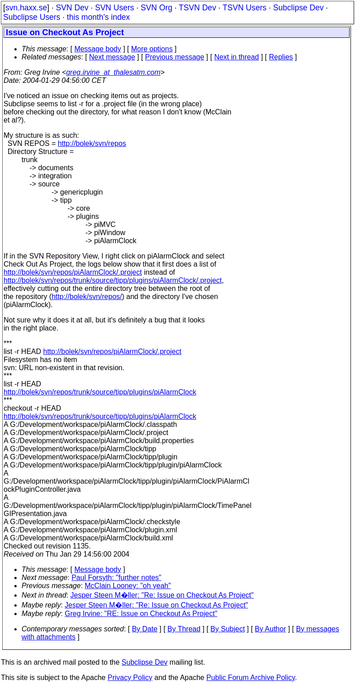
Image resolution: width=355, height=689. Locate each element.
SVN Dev (72, 7)
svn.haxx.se (26, 7)
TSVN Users (244, 7)
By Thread (184, 629)
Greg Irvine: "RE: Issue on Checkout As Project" (141, 613)
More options (152, 49)
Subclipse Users (31, 17)
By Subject (227, 629)
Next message (112, 57)
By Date (144, 629)
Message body (97, 49)
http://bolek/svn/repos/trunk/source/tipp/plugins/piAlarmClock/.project (113, 280)
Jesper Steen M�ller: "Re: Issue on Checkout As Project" (162, 595)
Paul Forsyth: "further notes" (116, 577)
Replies (281, 57)
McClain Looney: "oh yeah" (128, 585)
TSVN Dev (197, 7)
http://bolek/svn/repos (92, 143)
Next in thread (236, 57)
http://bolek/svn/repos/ (87, 296)
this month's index (98, 17)
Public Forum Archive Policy (250, 677)
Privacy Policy (129, 677)
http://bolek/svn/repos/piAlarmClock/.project (73, 272)
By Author (270, 629)
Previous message (174, 57)
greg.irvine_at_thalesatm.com (113, 72)
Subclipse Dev (298, 7)
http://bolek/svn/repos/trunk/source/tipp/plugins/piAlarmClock (100, 392)
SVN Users (114, 7)
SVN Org (156, 7)
